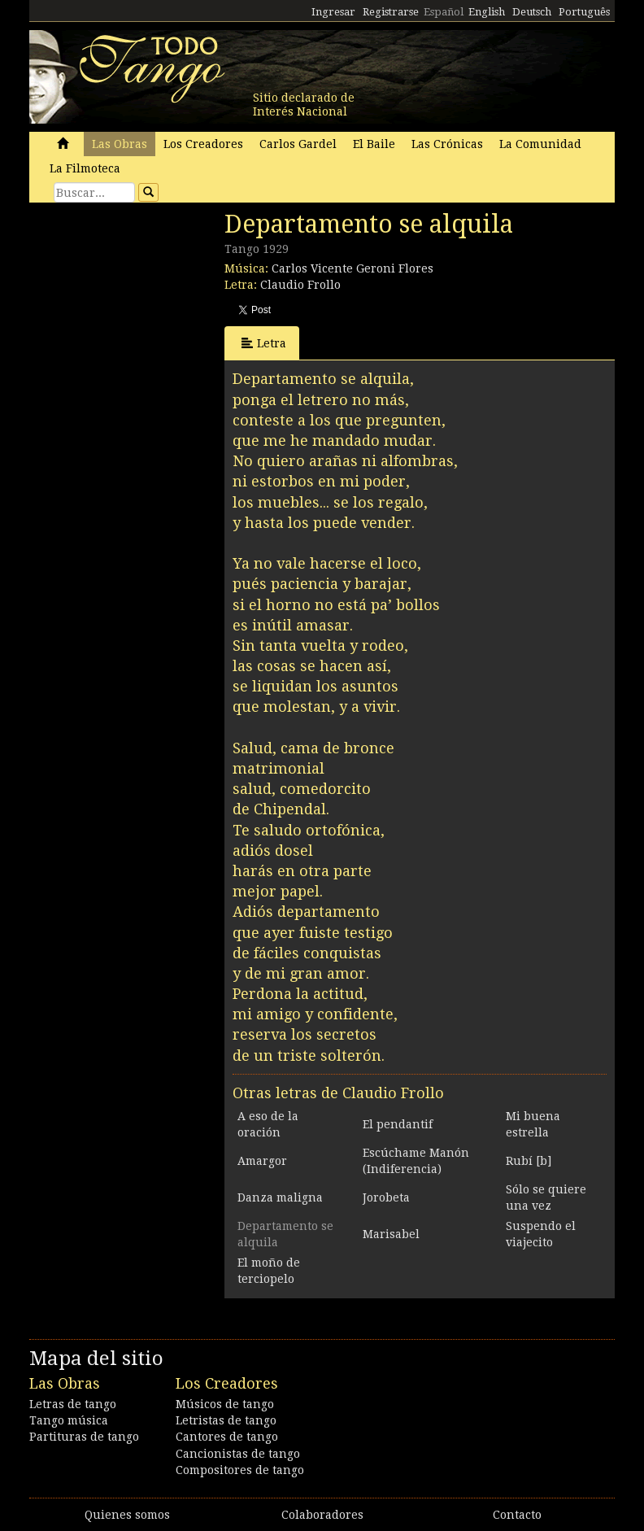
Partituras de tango (84, 1436)
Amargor (262, 1160)
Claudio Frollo (300, 284)
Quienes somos (127, 1514)
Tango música (68, 1420)
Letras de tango (72, 1404)
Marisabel (391, 1234)
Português (584, 12)
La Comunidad (540, 143)
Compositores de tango (240, 1469)
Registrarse (391, 12)
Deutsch (531, 12)
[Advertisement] (151, 321)
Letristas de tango (226, 1420)
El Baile (374, 143)
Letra (264, 343)
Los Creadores (203, 143)
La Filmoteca (85, 168)
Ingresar (333, 12)
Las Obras (119, 143)
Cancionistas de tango (238, 1453)
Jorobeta (386, 1197)
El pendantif (398, 1124)
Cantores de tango (227, 1436)
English (486, 12)
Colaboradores (322, 1514)
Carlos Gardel (298, 143)
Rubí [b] (528, 1160)
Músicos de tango (225, 1404)
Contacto (517, 1514)
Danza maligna (280, 1197)
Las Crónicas (447, 143)
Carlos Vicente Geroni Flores (352, 268)
